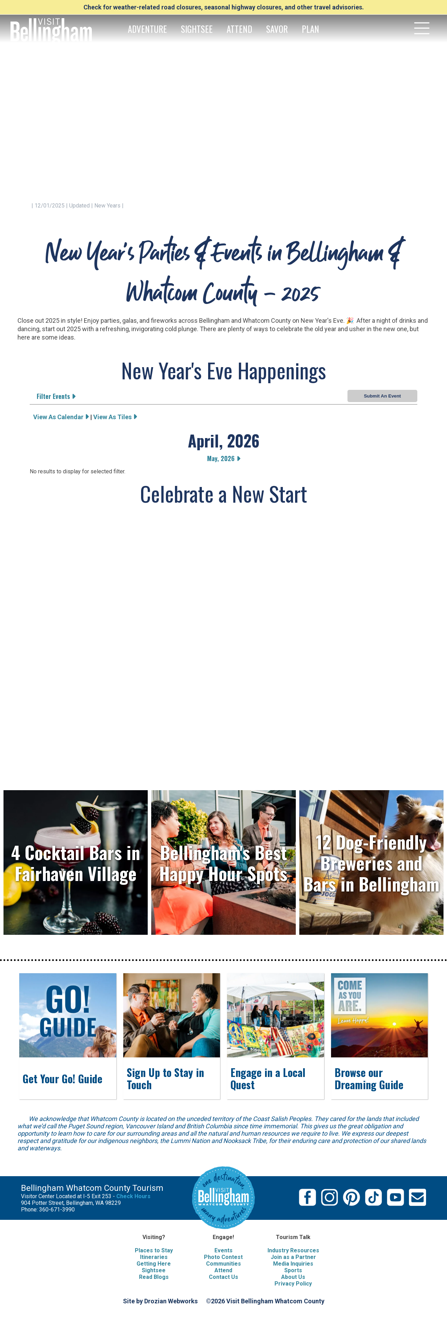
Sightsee (154, 1270)
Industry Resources (293, 1250)
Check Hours (133, 1196)
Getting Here (154, 1263)
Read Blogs (154, 1277)
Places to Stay (154, 1250)
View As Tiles (115, 417)
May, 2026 (223, 458)
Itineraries (154, 1257)
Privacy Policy (293, 1283)
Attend (223, 1270)
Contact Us (223, 1277)
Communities (223, 1263)
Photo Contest (223, 1257)
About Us (293, 1277)
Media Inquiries (293, 1263)
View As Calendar (61, 417)
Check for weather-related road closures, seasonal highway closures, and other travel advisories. (223, 7)
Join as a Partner (293, 1257)
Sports (293, 1270)
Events (223, 1250)
